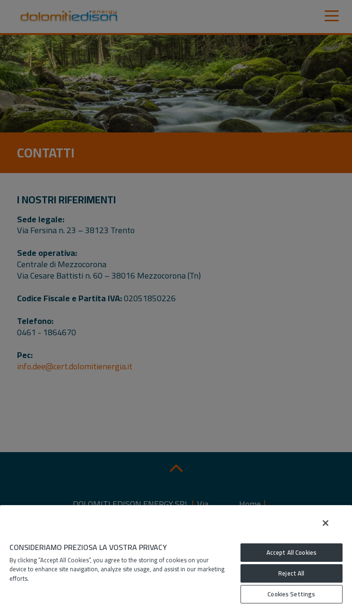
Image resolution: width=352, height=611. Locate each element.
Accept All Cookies (291, 552)
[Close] (325, 523)
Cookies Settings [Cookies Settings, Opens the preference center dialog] (291, 594)
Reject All (291, 573)
